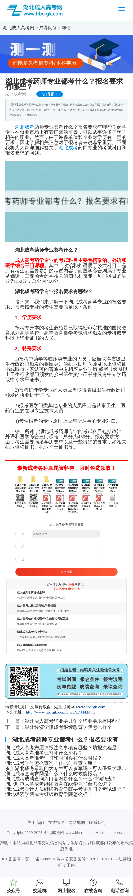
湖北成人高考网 (18, 27)
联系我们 (97, 822)
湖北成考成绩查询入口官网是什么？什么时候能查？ (61, 778)
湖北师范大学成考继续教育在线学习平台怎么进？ (58, 784)
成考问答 (48, 27)
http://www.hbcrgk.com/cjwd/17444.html (60, 712)
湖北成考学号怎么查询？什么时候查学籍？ (51, 763)
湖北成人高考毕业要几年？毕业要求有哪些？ (73, 721)
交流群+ (50, 94)
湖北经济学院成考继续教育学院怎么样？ (68, 727)
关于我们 (35, 822)
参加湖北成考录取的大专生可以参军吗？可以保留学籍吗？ (66, 768)
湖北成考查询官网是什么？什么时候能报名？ (53, 773)
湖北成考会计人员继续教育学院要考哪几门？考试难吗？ (65, 789)
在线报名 (56, 822)
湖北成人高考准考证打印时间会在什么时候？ (53, 758)
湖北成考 (24, 127)
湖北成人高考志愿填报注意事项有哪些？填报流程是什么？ (66, 747)
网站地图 (76, 822)
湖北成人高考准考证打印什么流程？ (44, 753)
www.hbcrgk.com (90, 707)
